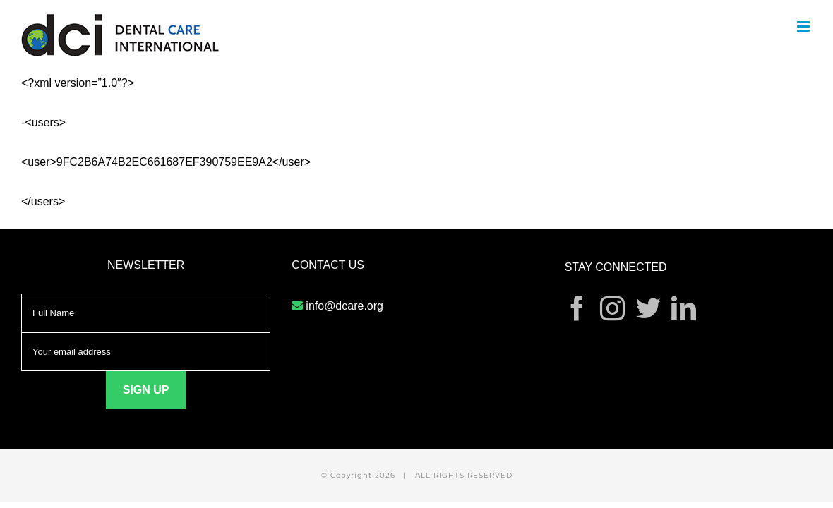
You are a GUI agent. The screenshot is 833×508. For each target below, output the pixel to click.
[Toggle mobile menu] (804, 26)
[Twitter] (648, 308)
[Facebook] (577, 308)
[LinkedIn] (683, 308)
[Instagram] (612, 308)
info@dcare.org (344, 306)
